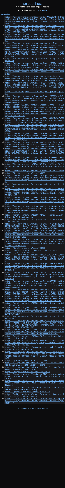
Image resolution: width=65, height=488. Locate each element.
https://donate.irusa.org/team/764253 (25, 293)
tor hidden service (24, 483)
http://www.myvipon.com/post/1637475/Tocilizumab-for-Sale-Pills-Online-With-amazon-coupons (34, 431)
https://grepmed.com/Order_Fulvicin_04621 (27, 427)
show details (5, 14)
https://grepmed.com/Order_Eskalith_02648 (27, 440)
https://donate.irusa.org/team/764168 (25, 203)
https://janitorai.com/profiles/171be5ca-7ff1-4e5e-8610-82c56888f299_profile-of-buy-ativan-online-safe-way (34, 123)
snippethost (32, 4)
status (39, 483)
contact (45, 483)
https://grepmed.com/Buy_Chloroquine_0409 (27, 464)
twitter (33, 483)
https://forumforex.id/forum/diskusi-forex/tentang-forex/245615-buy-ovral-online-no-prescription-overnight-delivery (34, 475)
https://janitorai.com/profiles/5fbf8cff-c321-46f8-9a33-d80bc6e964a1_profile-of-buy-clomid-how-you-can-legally (34, 195)
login (37, 10)
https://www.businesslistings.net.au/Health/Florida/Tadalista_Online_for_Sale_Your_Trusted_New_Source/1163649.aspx (34, 454)
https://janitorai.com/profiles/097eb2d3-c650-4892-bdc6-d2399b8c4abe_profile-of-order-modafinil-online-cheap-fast (34, 83)
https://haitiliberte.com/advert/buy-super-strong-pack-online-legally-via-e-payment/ (34, 468)
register (44, 10)
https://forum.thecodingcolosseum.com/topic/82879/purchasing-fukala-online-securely (34, 460)
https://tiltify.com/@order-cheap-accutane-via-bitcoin (34, 201)
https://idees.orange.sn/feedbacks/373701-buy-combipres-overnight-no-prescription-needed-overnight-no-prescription (34, 446)
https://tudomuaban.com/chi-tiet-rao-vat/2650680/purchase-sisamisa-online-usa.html (34, 436)
